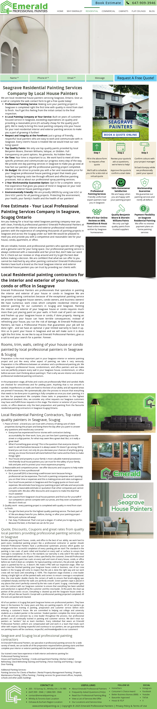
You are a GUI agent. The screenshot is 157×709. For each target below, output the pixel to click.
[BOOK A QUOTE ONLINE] (121, 135)
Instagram (147, 688)
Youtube (146, 694)
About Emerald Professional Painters (89, 688)
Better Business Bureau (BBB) (125, 694)
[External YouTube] (121, 257)
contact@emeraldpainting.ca (42, 695)
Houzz (114, 700)
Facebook (146, 691)
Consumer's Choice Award (123, 691)
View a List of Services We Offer (86, 698)
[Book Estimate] (108, 3)
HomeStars (117, 688)
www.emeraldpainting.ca (45, 705)
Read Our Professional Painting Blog (89, 695)
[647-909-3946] (141, 3)
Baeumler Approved (121, 697)
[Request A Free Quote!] (136, 78)
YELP (122, 700)
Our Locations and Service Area (87, 701)
